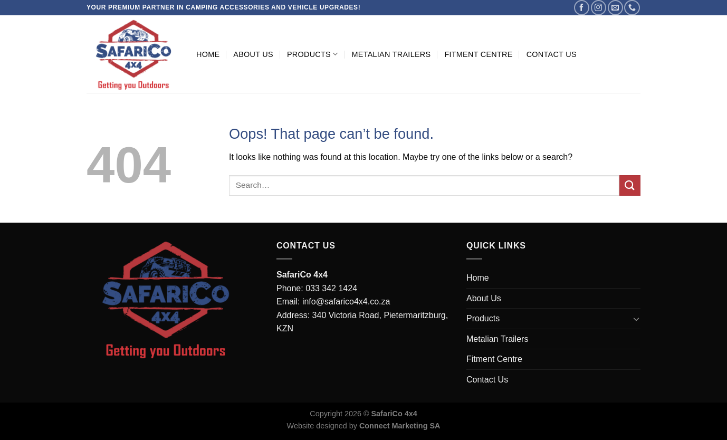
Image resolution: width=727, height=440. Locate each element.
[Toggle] (636, 318)
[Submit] (629, 185)
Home (207, 54)
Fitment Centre (478, 54)
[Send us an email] (615, 7)
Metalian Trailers (391, 54)
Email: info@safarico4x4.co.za (333, 301)
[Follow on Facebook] (581, 7)
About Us (253, 54)
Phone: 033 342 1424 (316, 288)
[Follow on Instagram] (598, 7)
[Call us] (631, 7)
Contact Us (552, 54)
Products (312, 54)
